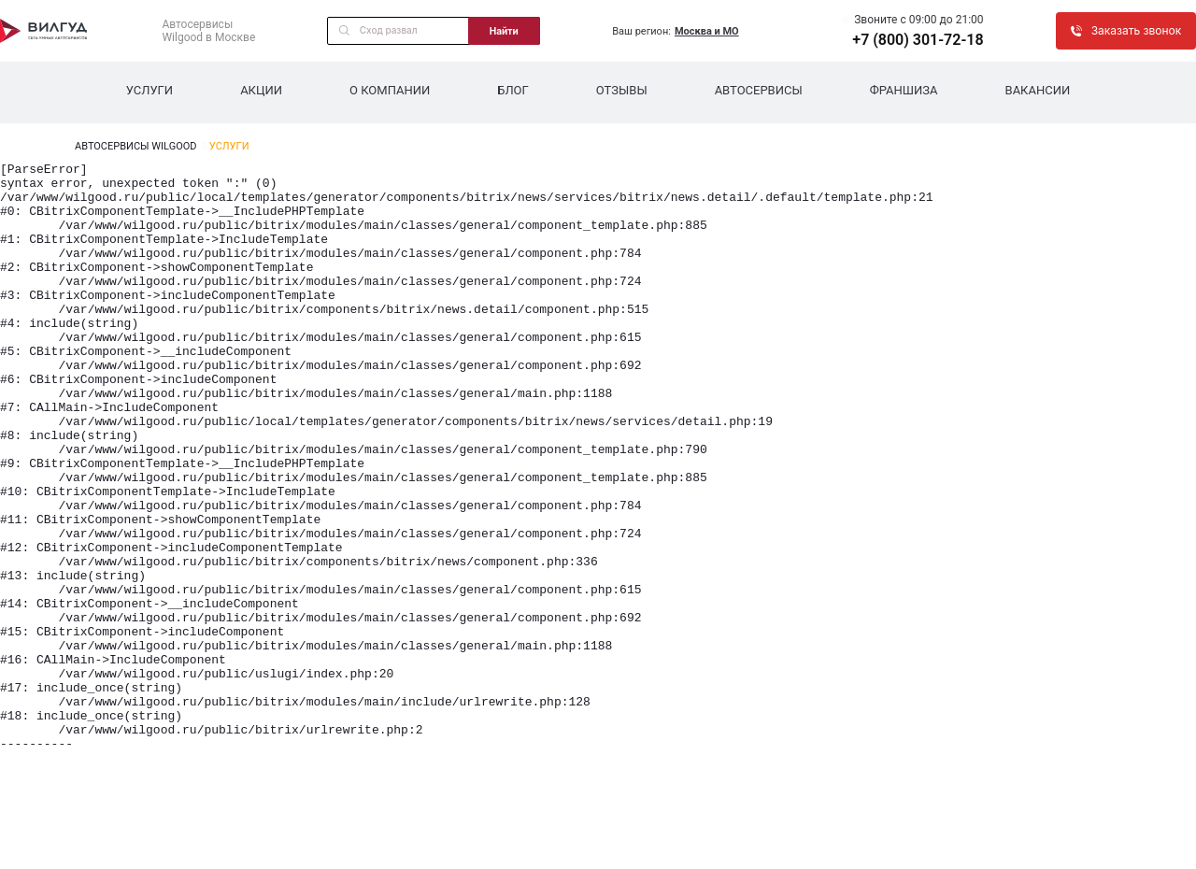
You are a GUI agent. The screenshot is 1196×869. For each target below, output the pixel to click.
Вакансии (1038, 90)
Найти (504, 30)
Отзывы (622, 90)
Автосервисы (759, 90)
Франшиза (904, 90)
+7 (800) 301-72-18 (917, 40)
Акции (261, 90)
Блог (513, 90)
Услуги (149, 90)
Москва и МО (707, 31)
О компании (389, 90)
